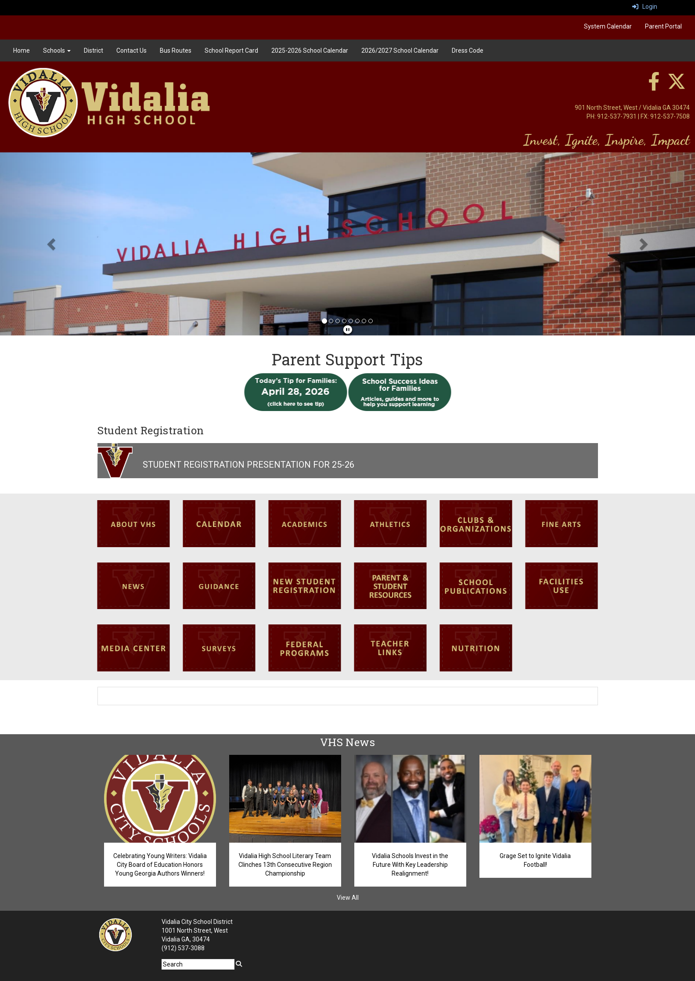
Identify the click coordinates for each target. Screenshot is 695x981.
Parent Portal (663, 26)
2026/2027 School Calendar (400, 50)
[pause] (347, 330)
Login (644, 6)
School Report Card (231, 50)
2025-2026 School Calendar (309, 50)
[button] (52, 243)
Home (21, 50)
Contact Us (131, 50)
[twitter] (676, 86)
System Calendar (608, 26)
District (93, 50)
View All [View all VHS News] (348, 897)
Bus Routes (175, 50)
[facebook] (653, 86)
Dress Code (467, 50)
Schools (57, 50)
